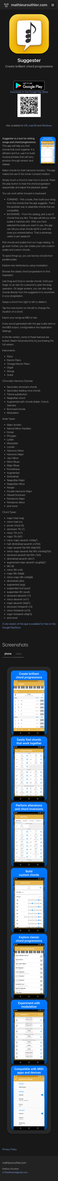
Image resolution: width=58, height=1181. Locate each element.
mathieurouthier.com (24, 5)
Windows (47, 125)
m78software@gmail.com (15, 1172)
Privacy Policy (9, 1149)
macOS (33, 125)
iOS (26, 125)
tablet (18, 653)
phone (7, 653)
